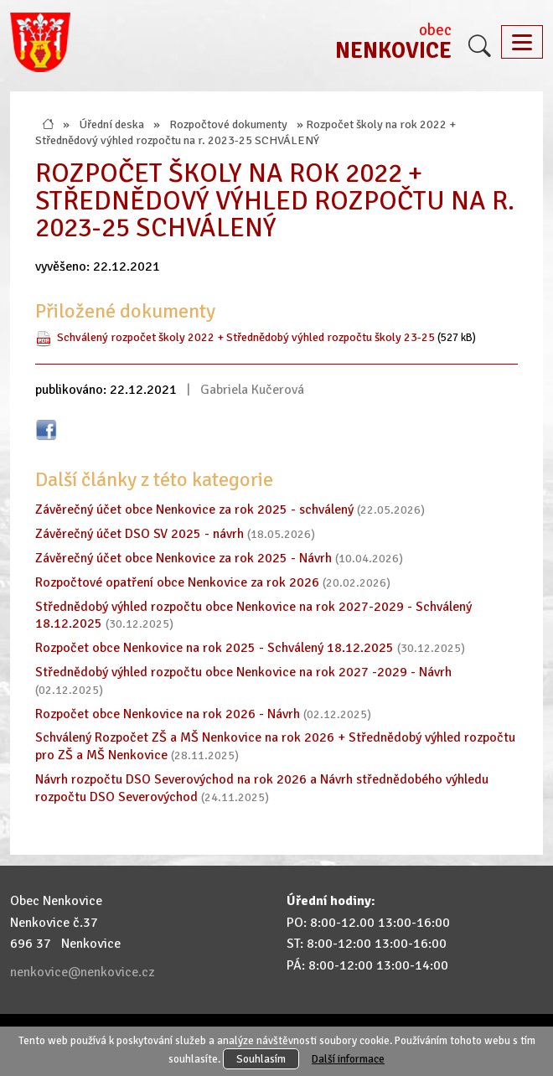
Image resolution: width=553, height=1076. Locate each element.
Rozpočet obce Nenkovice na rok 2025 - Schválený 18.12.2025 (214, 647)
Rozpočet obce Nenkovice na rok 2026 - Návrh (167, 714)
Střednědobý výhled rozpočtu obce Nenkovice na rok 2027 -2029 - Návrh (243, 672)
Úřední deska (111, 124)
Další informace (348, 1059)
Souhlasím (261, 1059)
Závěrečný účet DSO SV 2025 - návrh (139, 533)
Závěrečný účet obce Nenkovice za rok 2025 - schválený (194, 509)
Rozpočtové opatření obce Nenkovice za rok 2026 (177, 582)
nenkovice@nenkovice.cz (82, 972)
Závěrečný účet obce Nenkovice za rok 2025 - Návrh (183, 558)
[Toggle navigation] (522, 42)
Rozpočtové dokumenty (228, 124)
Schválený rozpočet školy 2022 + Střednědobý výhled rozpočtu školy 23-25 (246, 336)
